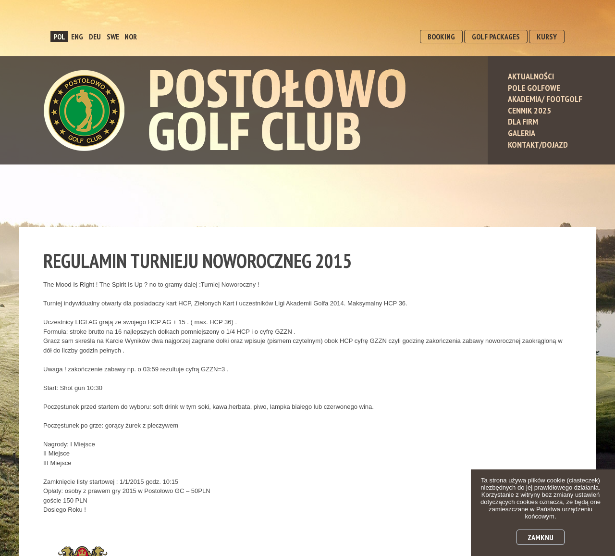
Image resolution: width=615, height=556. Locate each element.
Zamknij (541, 537)
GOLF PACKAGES (496, 36)
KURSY (547, 36)
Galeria (521, 133)
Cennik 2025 (529, 110)
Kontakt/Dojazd (538, 144)
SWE (113, 36)
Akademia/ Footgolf (545, 98)
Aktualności (531, 76)
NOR (130, 36)
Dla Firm (523, 121)
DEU (95, 36)
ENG (77, 36)
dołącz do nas (538, 248)
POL (59, 36)
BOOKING (441, 36)
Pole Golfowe (534, 87)
